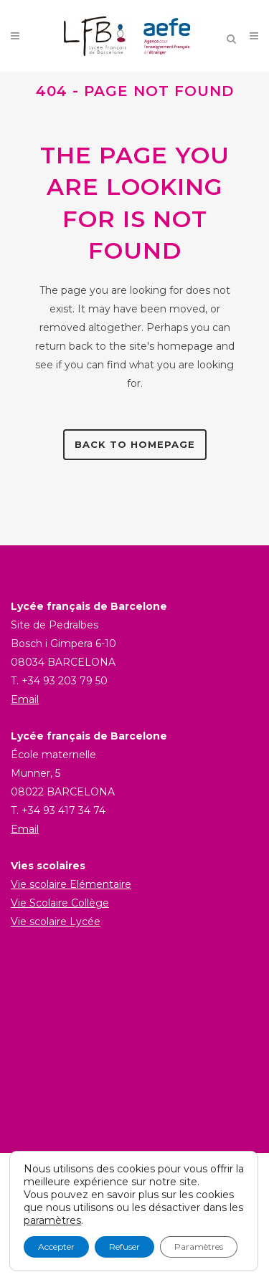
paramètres (52, 1220)
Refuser (124, 1246)
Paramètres (198, 1246)
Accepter (56, 1246)
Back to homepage (135, 444)
